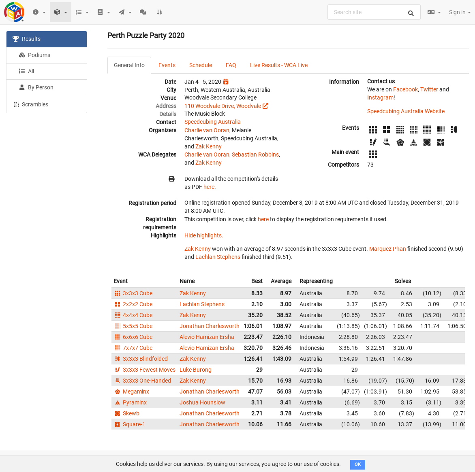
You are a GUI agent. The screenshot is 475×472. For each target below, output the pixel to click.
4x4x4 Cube (132, 315)
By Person (36, 87)
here (208, 187)
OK (358, 464)
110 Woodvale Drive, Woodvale (222, 106)
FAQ (231, 65)
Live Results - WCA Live (279, 65)
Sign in (460, 12)
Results (27, 39)
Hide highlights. (203, 235)
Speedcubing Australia (212, 122)
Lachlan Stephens (217, 257)
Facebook (405, 89)
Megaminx (131, 391)
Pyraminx (130, 402)
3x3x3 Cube (132, 293)
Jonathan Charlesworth (210, 326)
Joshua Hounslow (202, 402)
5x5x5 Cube (132, 326)
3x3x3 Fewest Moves (144, 369)
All (26, 71)
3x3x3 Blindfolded (140, 359)
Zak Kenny (208, 146)
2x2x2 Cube (132, 304)
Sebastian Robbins (255, 154)
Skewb (126, 413)
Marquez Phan (387, 249)
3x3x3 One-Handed (142, 380)
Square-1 (129, 424)
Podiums (34, 55)
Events (166, 65)
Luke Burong (196, 369)
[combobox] (374, 12)
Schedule (200, 65)
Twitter (429, 89)
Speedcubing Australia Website (406, 111)
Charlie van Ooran (206, 130)
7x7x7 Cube (132, 348)
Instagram (380, 97)
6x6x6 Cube (132, 337)
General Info (129, 65)
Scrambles (30, 104)
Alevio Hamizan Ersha (207, 337)
